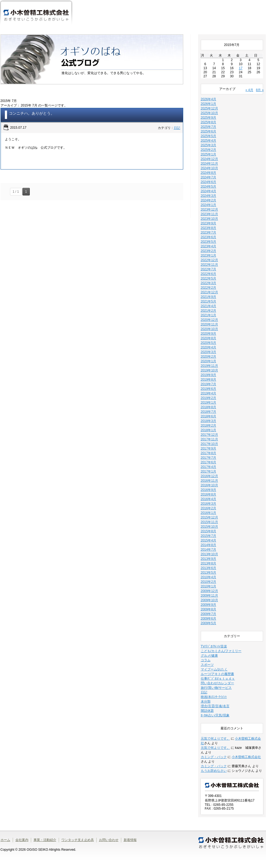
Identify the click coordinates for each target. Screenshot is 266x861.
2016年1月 (208, 513)
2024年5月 (208, 186)
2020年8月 (208, 338)
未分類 (206, 701)
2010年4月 (208, 577)
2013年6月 (208, 568)
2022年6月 (208, 274)
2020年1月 (208, 361)
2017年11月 (209, 439)
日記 (177, 128)
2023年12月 (209, 209)
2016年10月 (209, 485)
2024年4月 (208, 191)
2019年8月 (208, 379)
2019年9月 (208, 375)
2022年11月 (209, 265)
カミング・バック (214, 757)
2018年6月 (208, 416)
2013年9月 (208, 559)
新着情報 (130, 840)
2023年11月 (209, 214)
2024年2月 (208, 200)
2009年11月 (209, 595)
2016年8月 (208, 494)
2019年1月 (208, 402)
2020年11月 (209, 324)
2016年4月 (208, 499)
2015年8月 (208, 531)
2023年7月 (208, 232)
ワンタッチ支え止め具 (203, 17)
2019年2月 (208, 398)
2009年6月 (208, 618)
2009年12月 (209, 591)
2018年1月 (208, 430)
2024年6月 (208, 182)
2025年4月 (208, 140)
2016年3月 (208, 504)
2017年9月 (208, 448)
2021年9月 (208, 297)
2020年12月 (209, 320)
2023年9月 (208, 223)
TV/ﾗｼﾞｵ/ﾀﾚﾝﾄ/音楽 (214, 646)
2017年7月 (208, 458)
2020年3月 (208, 352)
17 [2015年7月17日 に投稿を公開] (240, 68)
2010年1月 (208, 586)
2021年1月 (208, 315)
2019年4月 (208, 393)
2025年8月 (208, 122)
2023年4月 (208, 246)
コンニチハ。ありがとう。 (31, 113)
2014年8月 (208, 545)
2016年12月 (209, 476)
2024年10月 (209, 168)
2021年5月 (208, 301)
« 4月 (249, 90)
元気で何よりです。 (215, 738)
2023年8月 (208, 228)
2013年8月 (208, 563)
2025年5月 (208, 136)
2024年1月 (208, 205)
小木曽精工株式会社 (246, 757)
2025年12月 (209, 108)
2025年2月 (208, 150)
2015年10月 (209, 526)
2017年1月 (208, 471)
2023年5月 (208, 242)
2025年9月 (208, 117)
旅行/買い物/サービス (216, 688)
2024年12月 (209, 159)
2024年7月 (208, 177)
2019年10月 (209, 370)
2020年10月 (209, 329)
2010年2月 (208, 582)
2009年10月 (209, 600)
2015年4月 (208, 540)
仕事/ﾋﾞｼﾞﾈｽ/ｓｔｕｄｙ (218, 678)
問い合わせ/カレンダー (217, 683)
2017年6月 (208, 462)
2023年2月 (208, 251)
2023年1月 (208, 255)
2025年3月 (208, 145)
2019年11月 (209, 366)
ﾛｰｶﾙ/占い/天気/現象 (215, 715)
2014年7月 (208, 549)
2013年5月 (208, 572)
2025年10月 (209, 113)
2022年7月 (208, 269)
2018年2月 (208, 425)
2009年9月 (208, 605)
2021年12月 (209, 292)
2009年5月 (208, 623)
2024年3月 (208, 196)
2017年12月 (209, 435)
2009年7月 (208, 614)
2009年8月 (208, 609)
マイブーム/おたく (214, 669)
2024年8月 (208, 173)
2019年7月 (208, 384)
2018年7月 (208, 412)
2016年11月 (209, 481)
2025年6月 (208, 131)
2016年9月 (208, 490)
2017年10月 (209, 444)
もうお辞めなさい (214, 771)
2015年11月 (209, 522)
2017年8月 (208, 453)
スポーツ (207, 665)
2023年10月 (209, 219)
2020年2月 (208, 356)
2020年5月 (208, 343)
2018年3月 (208, 421)
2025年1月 (208, 154)
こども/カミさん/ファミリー (221, 651)
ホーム (85, 17)
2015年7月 (208, 536)
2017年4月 (208, 467)
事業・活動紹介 (160, 17)
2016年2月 (208, 508)
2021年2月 (208, 311)
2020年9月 (208, 333)
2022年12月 (209, 260)
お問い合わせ (109, 840)
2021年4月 (208, 306)
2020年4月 (208, 347)
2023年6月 (208, 237)
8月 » (260, 90)
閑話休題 (207, 711)
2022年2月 (208, 288)
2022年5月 (208, 278)
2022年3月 (208, 283)
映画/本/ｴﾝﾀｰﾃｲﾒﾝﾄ (214, 697)
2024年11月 (209, 163)
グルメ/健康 (209, 655)
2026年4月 (208, 99)
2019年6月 (208, 389)
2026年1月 (208, 104)
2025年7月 (208, 127)
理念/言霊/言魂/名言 (215, 706)
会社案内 (116, 17)
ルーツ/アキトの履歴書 (217, 674)
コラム (206, 660)
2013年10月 (209, 554)
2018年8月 (208, 407)
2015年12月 (209, 517)
